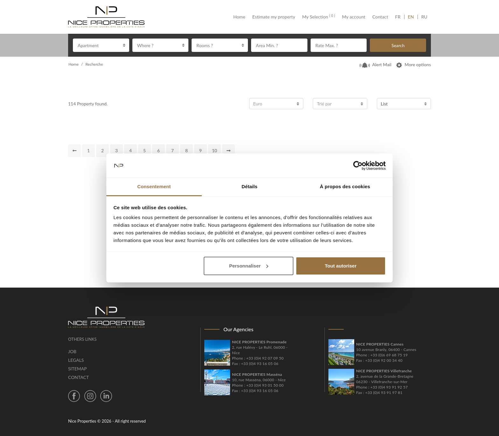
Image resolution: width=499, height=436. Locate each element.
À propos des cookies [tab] (345, 186)
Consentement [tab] (154, 186)
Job (72, 351)
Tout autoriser (341, 265)
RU (424, 17)
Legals (76, 360)
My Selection (318, 17)
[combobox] (101, 45)
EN (411, 17)
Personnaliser (248, 265)
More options (413, 64)
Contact (380, 17)
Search (397, 45)
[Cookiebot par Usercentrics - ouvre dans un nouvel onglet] (358, 165)
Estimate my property (273, 17)
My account (353, 17)
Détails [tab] (249, 186)
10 (214, 150)
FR (399, 17)
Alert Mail (375, 64)
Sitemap (77, 368)
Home (241, 17)
